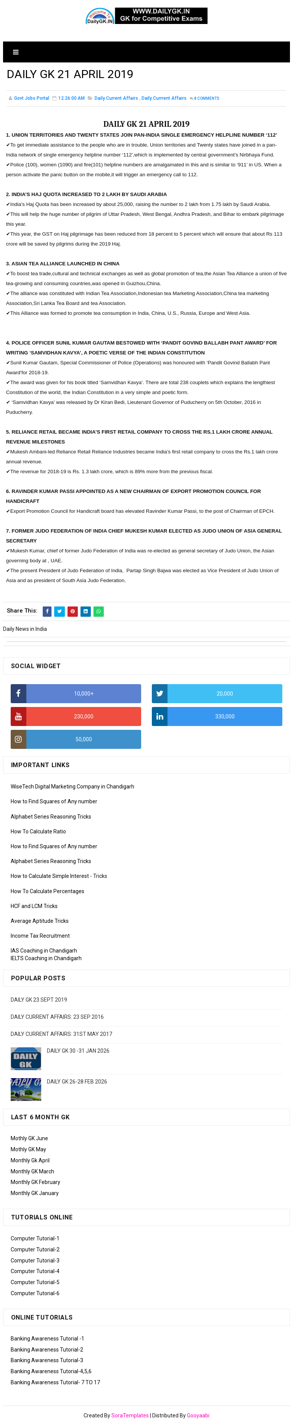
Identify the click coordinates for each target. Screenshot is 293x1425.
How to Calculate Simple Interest (50, 876)
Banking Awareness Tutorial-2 (47, 1350)
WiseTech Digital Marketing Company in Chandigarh (72, 787)
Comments (206, 99)
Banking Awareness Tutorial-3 (47, 1360)
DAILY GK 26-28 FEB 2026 (77, 1082)
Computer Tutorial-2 (35, 1249)
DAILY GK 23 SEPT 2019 (39, 1000)
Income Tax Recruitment (40, 936)
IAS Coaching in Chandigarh (44, 951)
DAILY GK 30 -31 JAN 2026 (78, 1051)
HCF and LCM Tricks (34, 906)
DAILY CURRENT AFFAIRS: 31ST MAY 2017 (61, 1034)
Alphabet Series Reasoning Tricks (51, 817)
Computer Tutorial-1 (35, 1238)
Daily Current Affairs (116, 98)
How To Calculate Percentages (47, 891)
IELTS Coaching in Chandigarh (46, 958)
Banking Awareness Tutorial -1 (47, 1339)
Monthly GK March (32, 1171)
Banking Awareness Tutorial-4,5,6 (51, 1371)
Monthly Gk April (30, 1160)
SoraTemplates (130, 1415)
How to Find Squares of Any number (54, 801)
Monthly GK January (35, 1193)
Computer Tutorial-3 (35, 1260)
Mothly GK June (29, 1138)
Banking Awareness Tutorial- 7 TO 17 (55, 1382)
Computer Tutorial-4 (35, 1271)
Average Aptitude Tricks (40, 921)
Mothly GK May (28, 1149)
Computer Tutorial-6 (35, 1293)
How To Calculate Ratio (38, 831)
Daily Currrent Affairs (164, 98)
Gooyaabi (198, 1415)
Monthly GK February (35, 1182)
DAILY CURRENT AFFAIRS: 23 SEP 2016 (57, 1017)
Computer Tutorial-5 (35, 1282)
